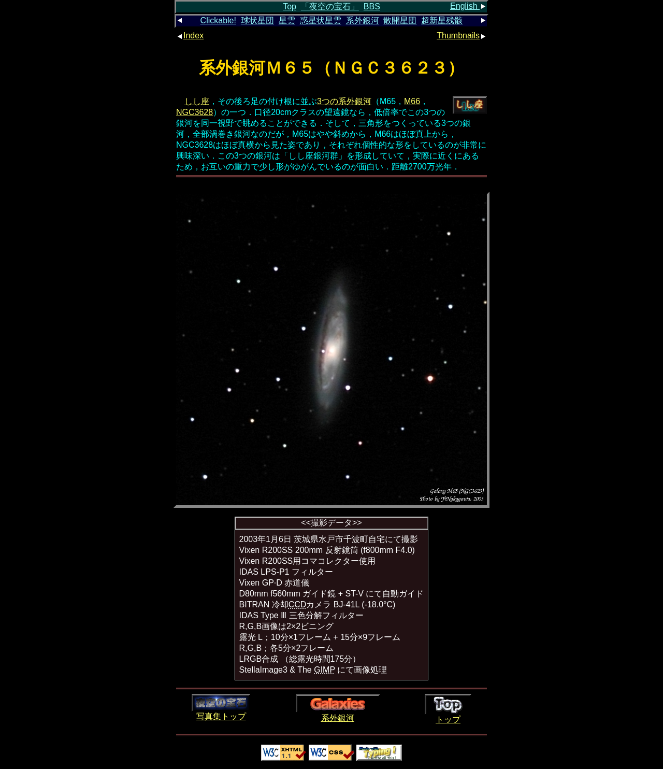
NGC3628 (194, 112)
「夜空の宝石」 (330, 6)
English (468, 6)
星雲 (287, 20)
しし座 (196, 101)
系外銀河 (362, 20)
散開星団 (399, 20)
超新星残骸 (442, 20)
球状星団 (257, 20)
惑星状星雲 (320, 20)
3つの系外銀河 (344, 101)
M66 (412, 101)
